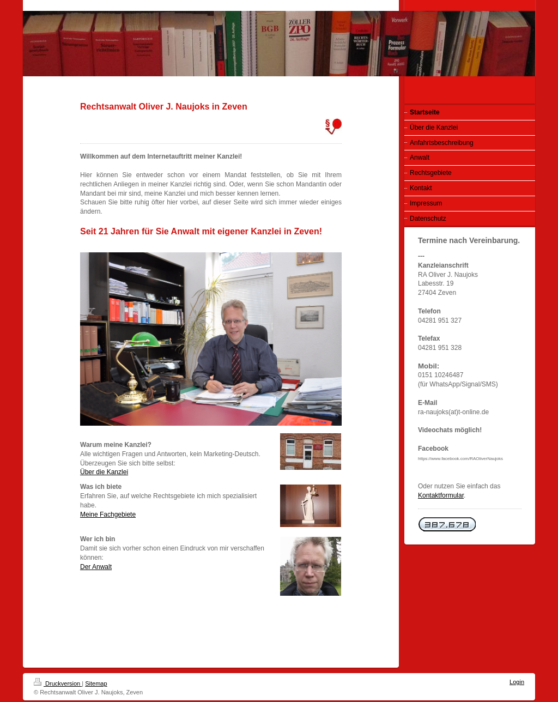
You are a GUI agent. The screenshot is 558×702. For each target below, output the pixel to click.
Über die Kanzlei (104, 472)
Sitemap (96, 683)
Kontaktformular (441, 495)
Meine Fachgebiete (108, 514)
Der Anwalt (96, 567)
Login (517, 682)
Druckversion (58, 683)
